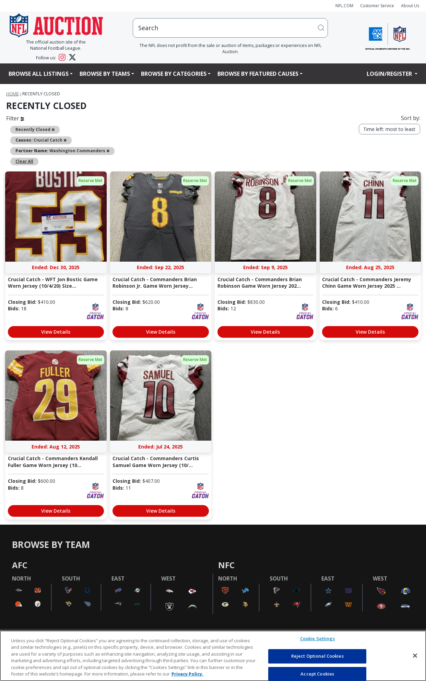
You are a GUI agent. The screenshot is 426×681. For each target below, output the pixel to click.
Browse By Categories (173, 73)
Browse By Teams (105, 73)
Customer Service (377, 6)
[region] (213, 656)
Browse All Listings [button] (39, 73)
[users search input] (230, 28)
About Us (410, 6)
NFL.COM (344, 6)
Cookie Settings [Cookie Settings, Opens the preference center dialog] (317, 639)
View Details (55, 331)
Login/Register (390, 73)
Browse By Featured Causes (257, 73)
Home (12, 94)
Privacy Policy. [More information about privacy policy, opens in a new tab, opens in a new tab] (187, 674)
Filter (15, 118)
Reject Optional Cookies (317, 656)
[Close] (415, 655)
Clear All (24, 161)
